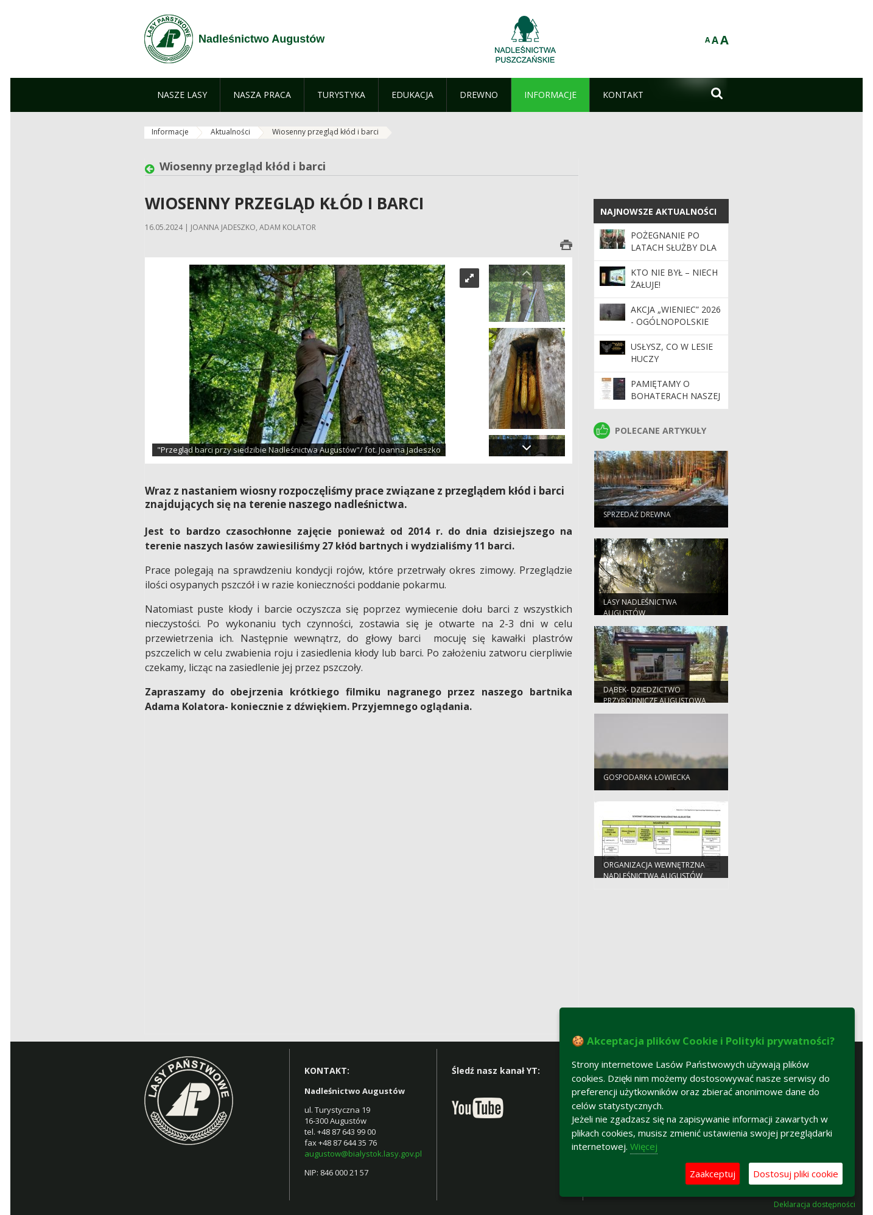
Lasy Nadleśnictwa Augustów (640, 612)
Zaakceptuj (712, 1174)
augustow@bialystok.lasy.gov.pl (363, 1153)
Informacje (170, 132)
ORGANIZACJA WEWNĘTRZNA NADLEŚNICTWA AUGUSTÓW (654, 875)
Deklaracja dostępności (814, 1204)
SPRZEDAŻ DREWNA (637, 520)
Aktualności (230, 132)
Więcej (643, 1146)
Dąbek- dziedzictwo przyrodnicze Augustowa (654, 700)
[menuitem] (182, 95)
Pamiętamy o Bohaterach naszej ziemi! (675, 396)
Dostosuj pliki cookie (795, 1174)
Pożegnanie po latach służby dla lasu (674, 247)
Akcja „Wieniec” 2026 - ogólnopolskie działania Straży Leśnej (676, 328)
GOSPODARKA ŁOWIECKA (646, 783)
